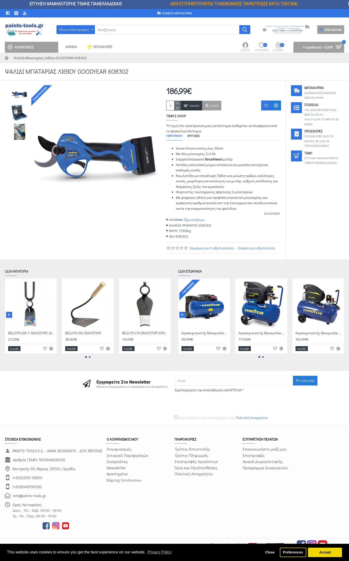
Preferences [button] (293, 552)
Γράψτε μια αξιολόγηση (256, 247)
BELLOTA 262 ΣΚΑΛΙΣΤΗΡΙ (83, 333)
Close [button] (270, 552)
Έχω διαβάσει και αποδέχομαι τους (221, 417)
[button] (9, 315)
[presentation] (208, 402)
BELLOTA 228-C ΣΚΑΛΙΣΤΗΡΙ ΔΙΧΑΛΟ (32, 333)
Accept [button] (325, 552)
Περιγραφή (174, 136)
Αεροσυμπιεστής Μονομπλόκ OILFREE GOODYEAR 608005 (205, 333)
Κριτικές (193, 136)
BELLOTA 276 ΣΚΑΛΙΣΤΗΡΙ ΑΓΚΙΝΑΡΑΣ (146, 333)
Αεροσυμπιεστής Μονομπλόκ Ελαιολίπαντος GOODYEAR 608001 (262, 333)
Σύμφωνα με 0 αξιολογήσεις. (212, 247)
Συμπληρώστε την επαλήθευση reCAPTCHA (207, 389)
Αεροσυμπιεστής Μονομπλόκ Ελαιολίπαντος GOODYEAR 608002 (319, 333)
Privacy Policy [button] (159, 552)
